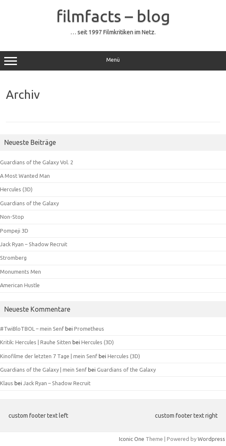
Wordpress (211, 439)
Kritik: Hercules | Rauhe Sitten (35, 342)
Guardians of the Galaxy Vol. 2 (36, 162)
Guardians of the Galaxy (29, 203)
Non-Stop (12, 217)
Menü (113, 61)
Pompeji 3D (14, 231)
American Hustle (20, 285)
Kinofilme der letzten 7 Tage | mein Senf (48, 356)
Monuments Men (20, 272)
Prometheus (89, 329)
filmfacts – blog (113, 16)
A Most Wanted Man (25, 176)
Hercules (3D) (16, 189)
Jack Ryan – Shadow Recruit (33, 244)
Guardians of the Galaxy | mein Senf (43, 370)
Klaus (6, 383)
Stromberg (13, 258)
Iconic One (131, 439)
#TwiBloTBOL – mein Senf (32, 329)
